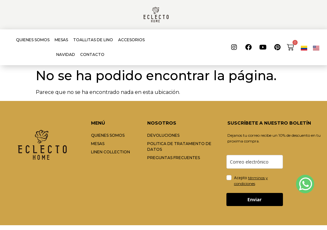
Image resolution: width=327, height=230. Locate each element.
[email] (254, 162)
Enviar (254, 199)
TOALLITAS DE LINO (93, 39)
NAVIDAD (65, 54)
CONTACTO (92, 54)
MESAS (61, 39)
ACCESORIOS (131, 39)
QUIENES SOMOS (32, 39)
